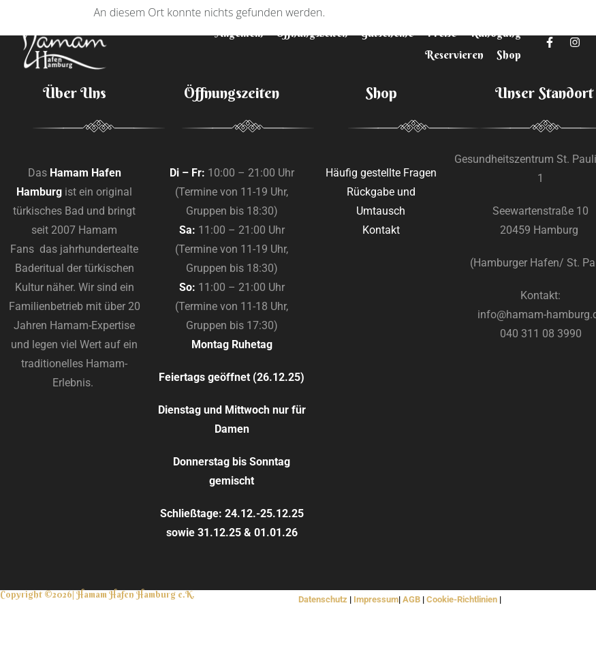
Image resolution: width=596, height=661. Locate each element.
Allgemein (239, 33)
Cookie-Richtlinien (461, 599)
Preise (441, 33)
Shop (509, 54)
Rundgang (495, 33)
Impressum (376, 599)
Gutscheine (386, 33)
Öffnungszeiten (312, 33)
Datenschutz (323, 599)
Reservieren (454, 54)
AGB (411, 599)
